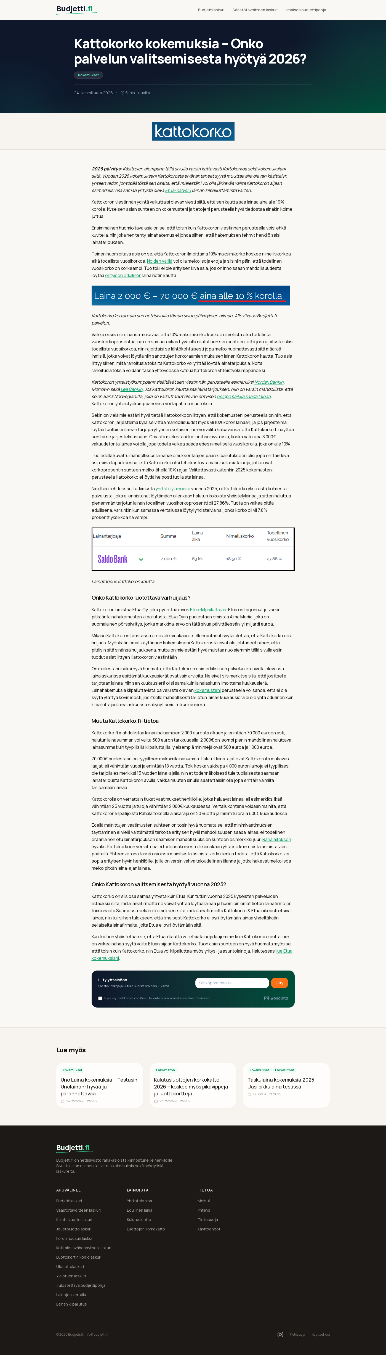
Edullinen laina (139, 1210)
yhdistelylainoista (173, 489)
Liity (280, 982)
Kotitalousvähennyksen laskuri (83, 1247)
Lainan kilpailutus (71, 1304)
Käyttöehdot (209, 1229)
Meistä (204, 1200)
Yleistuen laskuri (71, 1275)
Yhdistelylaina (139, 1200)
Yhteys (204, 1210)
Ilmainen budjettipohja (306, 9)
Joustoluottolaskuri (73, 1229)
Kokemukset (88, 75)
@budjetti (276, 998)
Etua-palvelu (178, 190)
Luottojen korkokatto (146, 1229)
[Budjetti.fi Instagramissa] (280, 1334)
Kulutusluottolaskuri (74, 1219)
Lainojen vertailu (71, 1294)
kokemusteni (208, 690)
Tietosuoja (208, 1219)
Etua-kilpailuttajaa (208, 610)
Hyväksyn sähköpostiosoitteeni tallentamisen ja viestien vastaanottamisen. (154, 998)
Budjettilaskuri (211, 9)
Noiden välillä (159, 261)
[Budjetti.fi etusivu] (80, 10)
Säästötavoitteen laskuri (255, 9)
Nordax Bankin (269, 382)
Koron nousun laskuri (75, 1238)
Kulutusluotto (139, 1219)
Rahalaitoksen (276, 839)
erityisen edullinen (123, 275)
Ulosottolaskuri (70, 1266)
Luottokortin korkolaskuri (78, 1257)
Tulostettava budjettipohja (80, 1285)
